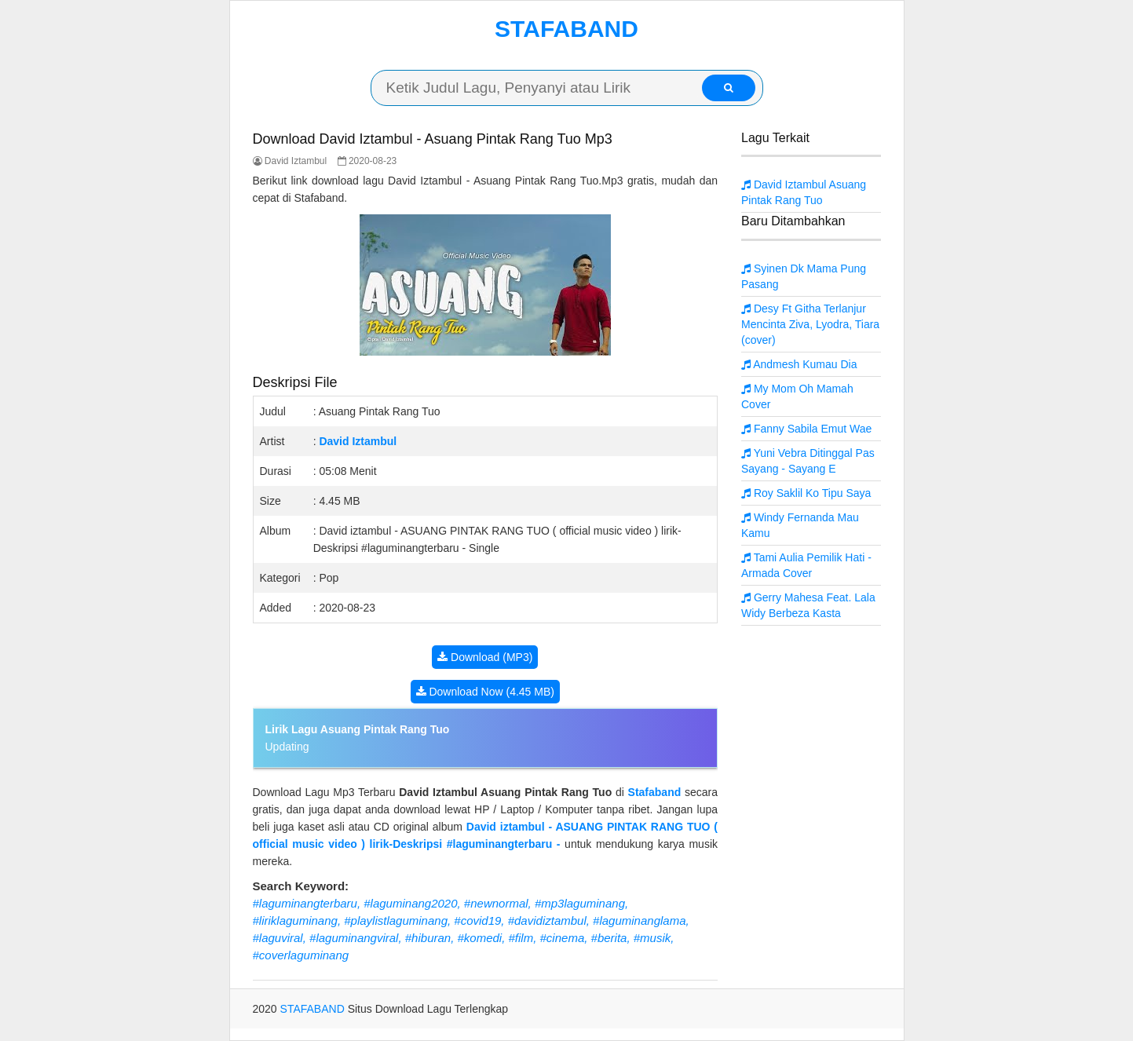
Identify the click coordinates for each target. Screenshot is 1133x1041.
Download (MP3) (484, 657)
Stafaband (655, 792)
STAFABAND (566, 29)
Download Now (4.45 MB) (485, 691)
